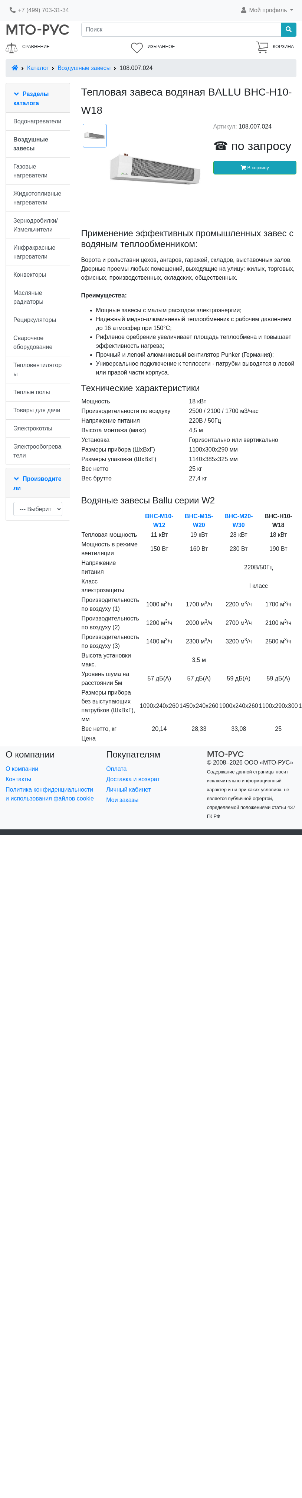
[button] (266, 10)
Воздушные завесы (84, 68)
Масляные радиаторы (28, 297)
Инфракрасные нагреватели (34, 252)
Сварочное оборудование (32, 342)
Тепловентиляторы (37, 369)
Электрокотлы (32, 428)
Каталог (38, 68)
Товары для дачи (36, 410)
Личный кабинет (128, 789)
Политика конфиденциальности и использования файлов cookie (50, 794)
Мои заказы (122, 800)
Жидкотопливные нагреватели (37, 198)
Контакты (18, 779)
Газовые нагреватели (30, 171)
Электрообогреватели (37, 451)
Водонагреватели (37, 121)
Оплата (116, 769)
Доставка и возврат (133, 779)
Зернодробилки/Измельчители (35, 225)
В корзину (255, 167)
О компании (22, 769)
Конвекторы (29, 275)
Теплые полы (31, 392)
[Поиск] (181, 30)
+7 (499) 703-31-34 (39, 10)
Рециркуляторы (34, 320)
